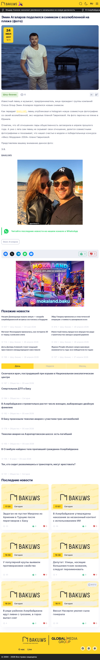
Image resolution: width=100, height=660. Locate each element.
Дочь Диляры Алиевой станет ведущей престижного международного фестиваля (20, 348)
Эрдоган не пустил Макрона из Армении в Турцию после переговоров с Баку (22, 517)
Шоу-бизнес (10, 94)
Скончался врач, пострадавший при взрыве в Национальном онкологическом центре (47, 375)
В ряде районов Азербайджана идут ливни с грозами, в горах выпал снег (22, 614)
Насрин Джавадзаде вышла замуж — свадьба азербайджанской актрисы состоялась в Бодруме (24, 318)
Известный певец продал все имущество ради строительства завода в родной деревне (72, 333)
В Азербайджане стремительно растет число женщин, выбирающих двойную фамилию (47, 405)
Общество (14, 383)
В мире (13, 459)
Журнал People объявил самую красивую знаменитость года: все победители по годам (72, 348)
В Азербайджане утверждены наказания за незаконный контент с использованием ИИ (74, 517)
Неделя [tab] (50, 366)
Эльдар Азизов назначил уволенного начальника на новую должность (38, 10)
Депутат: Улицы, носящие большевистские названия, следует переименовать (70, 566)
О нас (21, 649)
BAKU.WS (22, 111)
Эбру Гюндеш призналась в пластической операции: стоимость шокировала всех (70, 318)
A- (92, 95)
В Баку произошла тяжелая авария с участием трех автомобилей (40, 418)
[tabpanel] (50, 423)
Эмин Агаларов (10, 242)
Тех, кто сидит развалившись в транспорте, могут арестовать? (38, 464)
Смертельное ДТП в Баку (16, 388)
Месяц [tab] (82, 366)
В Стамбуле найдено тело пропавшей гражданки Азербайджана (39, 449)
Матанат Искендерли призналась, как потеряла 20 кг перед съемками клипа (24, 333)
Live (29, 649)
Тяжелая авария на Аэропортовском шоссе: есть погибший (36, 434)
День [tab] (17, 366)
